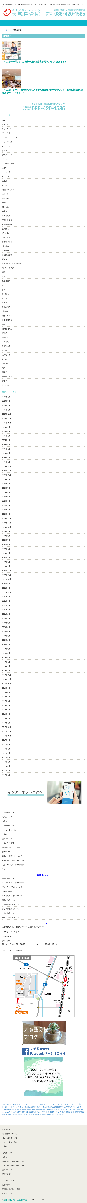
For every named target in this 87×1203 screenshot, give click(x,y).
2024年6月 (6, 492)
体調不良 (5, 194)
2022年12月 (6, 570)
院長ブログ (6, 363)
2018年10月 (6, 684)
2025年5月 (6, 444)
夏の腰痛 (5, 229)
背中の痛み (6, 307)
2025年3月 (6, 453)
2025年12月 (6, 414)
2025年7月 (6, 436)
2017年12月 (6, 727)
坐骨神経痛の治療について (12, 896)
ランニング (6, 177)
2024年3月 (6, 505)
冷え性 (4, 203)
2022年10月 (6, 579)
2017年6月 (6, 753)
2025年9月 (6, 427)
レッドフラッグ (13, 1107)
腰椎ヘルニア (7, 316)
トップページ (7, 30)
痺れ (27, 1112)
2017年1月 (6, 775)
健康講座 (5, 198)
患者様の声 (6, 852)
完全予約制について (9, 826)
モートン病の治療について (12, 917)
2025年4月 (6, 449)
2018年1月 (6, 723)
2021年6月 (6, 601)
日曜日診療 (76, 1109)
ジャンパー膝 (7, 142)
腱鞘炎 (4, 333)
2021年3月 (6, 610)
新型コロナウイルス (63, 1109)
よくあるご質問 (8, 843)
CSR (3, 120)
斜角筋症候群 (7, 255)
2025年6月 (6, 440)
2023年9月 (6, 531)
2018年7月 (6, 697)
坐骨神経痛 (6, 216)
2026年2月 (6, 405)
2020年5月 (6, 627)
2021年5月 (6, 605)
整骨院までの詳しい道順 (11, 847)
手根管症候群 (7, 242)
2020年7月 (6, 618)
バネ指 (78, 1104)
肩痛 (43, 1112)
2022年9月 (6, 584)
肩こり (4, 298)
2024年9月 (6, 479)
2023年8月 (6, 536)
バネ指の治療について (10, 891)
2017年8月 (6, 744)
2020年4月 (6, 631)
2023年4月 (6, 553)
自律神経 (5, 342)
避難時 (4, 359)
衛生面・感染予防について (12, 856)
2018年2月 (6, 718)
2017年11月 (6, 731)
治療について (7, 817)
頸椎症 (4, 372)
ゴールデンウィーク (44, 1104)
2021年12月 (6, 592)
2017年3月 (6, 766)
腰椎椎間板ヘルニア (53, 1112)
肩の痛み (5, 303)
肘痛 (3, 290)
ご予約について (8, 834)
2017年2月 (6, 770)
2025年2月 (6, 458)
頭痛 (3, 368)
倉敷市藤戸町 (58, 1107)
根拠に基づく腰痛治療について (14, 860)
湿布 (3, 272)
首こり (4, 381)
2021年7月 (6, 597)
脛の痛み (5, 311)
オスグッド (6, 124)
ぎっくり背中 (7, 129)
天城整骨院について (9, 813)
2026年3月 (6, 401)
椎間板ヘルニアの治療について (14, 883)
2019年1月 (6, 670)
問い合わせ (6, 207)
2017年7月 (6, 749)
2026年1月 (6, 410)
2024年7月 (6, 488)
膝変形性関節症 (79, 1112)
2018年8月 (6, 692)
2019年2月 (6, 666)
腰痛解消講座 (7, 329)
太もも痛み (77, 1107)
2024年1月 (6, 514)
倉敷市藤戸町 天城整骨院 (15, 1200)
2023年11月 (6, 523)
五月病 (4, 185)
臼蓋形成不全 (7, 346)
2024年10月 (6, 475)
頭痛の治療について (9, 900)
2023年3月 (6, 557)
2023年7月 (6, 540)
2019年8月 (6, 653)
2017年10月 (6, 736)
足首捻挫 (36, 1115)
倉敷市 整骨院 (36, 1107)
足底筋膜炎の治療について (12, 904)
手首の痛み (31, 1109)
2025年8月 (6, 431)
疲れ (3, 285)
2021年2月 (6, 614)
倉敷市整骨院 (48, 1107)
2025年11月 (6, 418)
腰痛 (3, 324)
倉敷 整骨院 (25, 1107)
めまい (4, 168)
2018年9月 (6, 688)
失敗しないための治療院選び (13, 865)
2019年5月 (6, 657)
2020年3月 (6, 636)
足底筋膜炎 (28, 1115)
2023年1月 (6, 566)
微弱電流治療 (14, 1109)
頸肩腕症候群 (7, 377)
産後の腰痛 (6, 281)
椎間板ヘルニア (8, 268)
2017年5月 (6, 757)
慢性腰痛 (23, 1109)
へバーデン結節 (8, 163)
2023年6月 (6, 544)
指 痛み (46, 1109)
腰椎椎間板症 (7, 320)
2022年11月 (6, 575)
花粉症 (4, 350)
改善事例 (5, 250)
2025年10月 (6, 423)
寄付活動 (5, 233)
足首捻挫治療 (45, 1115)
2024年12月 (6, 466)
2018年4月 (6, 710)
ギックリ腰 (6, 133)
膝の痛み (5, 337)
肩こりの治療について (10, 909)
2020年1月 (6, 644)
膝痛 (3, 1115)
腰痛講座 (68, 1112)
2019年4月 (6, 662)
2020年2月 (6, 640)
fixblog (8, 1104)
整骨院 (52, 1109)
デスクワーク (7, 155)
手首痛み (39, 1109)
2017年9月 (6, 740)
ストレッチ (6, 146)
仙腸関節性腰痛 (8, 190)
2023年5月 (6, 549)
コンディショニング (9, 137)
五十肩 (4, 181)
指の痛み (5, 246)
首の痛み (5, 385)
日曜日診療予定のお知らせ (12, 263)
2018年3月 (6, 714)
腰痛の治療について (9, 878)
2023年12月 (6, 518)
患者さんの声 (7, 237)
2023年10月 (6, 527)
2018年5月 (6, 705)
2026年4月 (6, 397)
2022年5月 (6, 588)
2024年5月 (6, 497)
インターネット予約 (9, 830)
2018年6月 (6, 701)
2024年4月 (6, 501)
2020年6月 (6, 623)
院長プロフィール (8, 839)
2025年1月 (6, 462)
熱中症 (4, 277)
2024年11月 (6, 470)
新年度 (4, 259)
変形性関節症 (7, 224)
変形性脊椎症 (7, 220)
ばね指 (4, 159)
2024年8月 (6, 484)
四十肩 (4, 211)
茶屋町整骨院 (18, 1115)
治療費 (4, 821)
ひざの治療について (9, 913)
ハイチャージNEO (68, 1104)
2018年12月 (6, 675)
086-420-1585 (7, 936)
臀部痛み (9, 1115)
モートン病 (6, 172)
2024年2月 (6, 510)
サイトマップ (7, 869)
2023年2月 (6, 562)
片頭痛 (13, 1112)
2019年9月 (6, 649)
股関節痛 (5, 294)
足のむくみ (6, 355)
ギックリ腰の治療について (12, 887)
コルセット (32, 1104)
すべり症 (5, 151)
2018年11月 (6, 679)
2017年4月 (6, 762)
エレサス (15, 1104)
